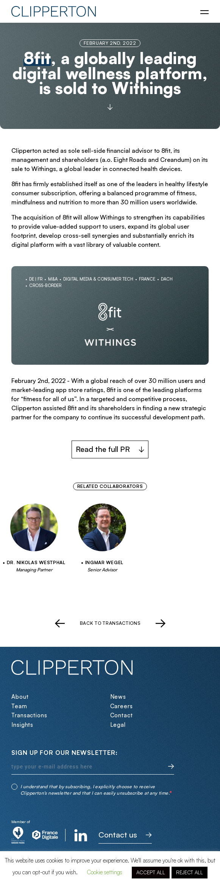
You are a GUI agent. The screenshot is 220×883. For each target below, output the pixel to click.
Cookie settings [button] (104, 872)
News (118, 696)
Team (19, 706)
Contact (121, 715)
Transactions (29, 715)
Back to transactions (110, 623)
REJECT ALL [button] (189, 872)
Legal (118, 724)
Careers (121, 706)
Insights (22, 724)
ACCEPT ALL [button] (150, 872)
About (20, 696)
